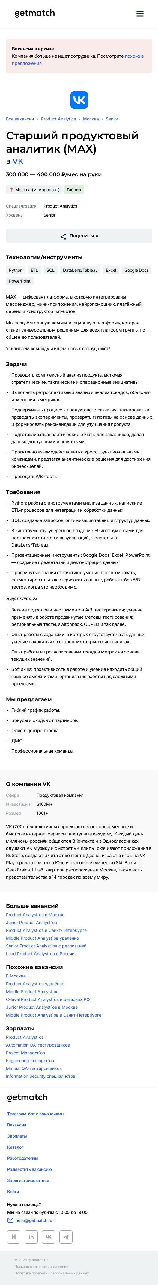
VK (18, 161)
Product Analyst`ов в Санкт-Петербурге (46, 930)
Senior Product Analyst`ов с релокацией (46, 945)
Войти (13, 1191)
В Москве (16, 975)
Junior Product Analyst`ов (31, 922)
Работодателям (22, 1158)
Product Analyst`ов (25, 1037)
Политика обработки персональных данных (51, 1273)
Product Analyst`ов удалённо (35, 983)
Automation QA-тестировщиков (38, 1044)
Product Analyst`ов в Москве (35, 914)
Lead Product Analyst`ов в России (40, 953)
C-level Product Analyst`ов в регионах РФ (48, 999)
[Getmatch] (34, 13)
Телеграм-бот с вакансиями (35, 1113)
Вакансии (16, 1124)
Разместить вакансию (29, 1169)
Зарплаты (17, 1135)
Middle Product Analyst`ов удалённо (42, 938)
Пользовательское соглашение (41, 1267)
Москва (91, 118)
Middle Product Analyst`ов (32, 991)
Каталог (15, 1147)
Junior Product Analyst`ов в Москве (42, 1007)
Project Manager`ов (25, 1052)
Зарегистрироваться (28, 1180)
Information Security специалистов (40, 1076)
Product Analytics (58, 118)
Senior (112, 118)
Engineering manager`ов (30, 1060)
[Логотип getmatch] (27, 1098)
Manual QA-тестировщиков (34, 1068)
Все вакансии (20, 118)
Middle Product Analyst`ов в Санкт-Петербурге (53, 1014)
